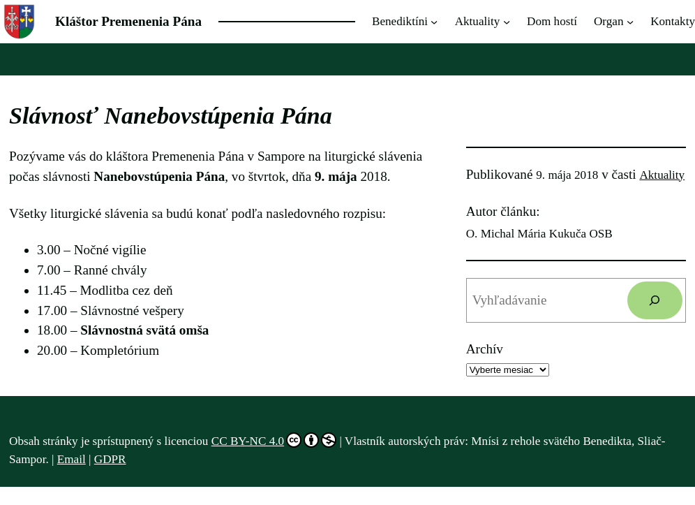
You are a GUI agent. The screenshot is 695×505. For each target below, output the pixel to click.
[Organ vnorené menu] (630, 21)
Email (71, 459)
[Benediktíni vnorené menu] (434, 21)
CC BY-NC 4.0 (273, 440)
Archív (484, 349)
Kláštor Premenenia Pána (128, 21)
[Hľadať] (654, 300)
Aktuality (662, 175)
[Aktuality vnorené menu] (506, 21)
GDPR (110, 459)
